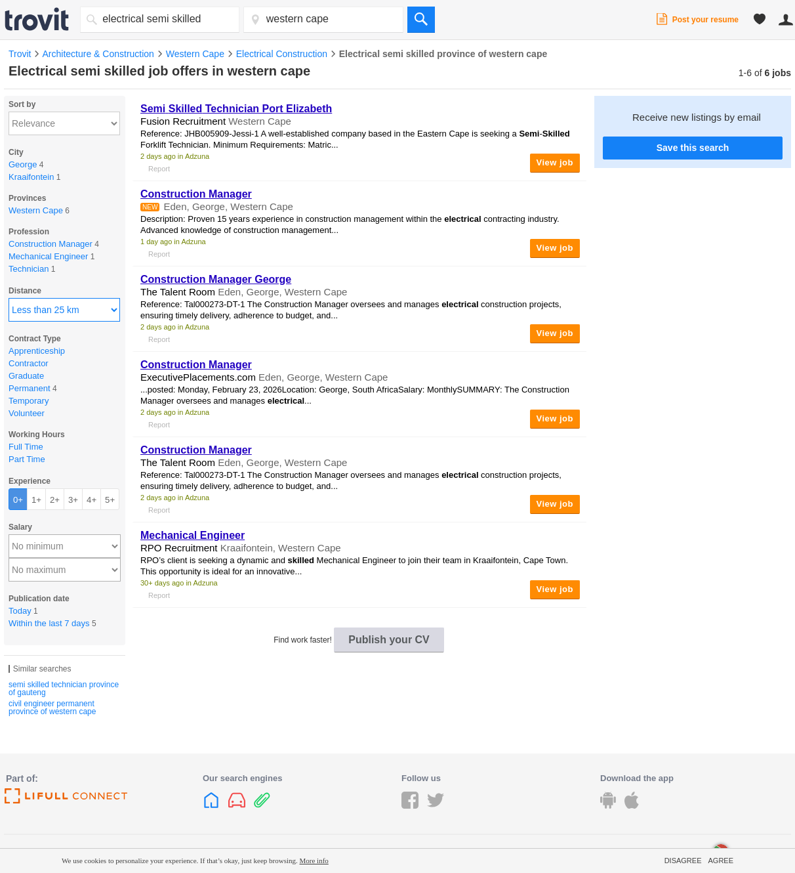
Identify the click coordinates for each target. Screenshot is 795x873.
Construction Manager (196, 194)
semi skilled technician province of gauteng (64, 688)
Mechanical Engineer (192, 535)
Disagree (683, 860)
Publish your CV (389, 639)
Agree (720, 860)
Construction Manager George (215, 279)
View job (555, 162)
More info (314, 860)
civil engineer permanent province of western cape (52, 707)
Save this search (693, 147)
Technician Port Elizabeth (236, 108)
